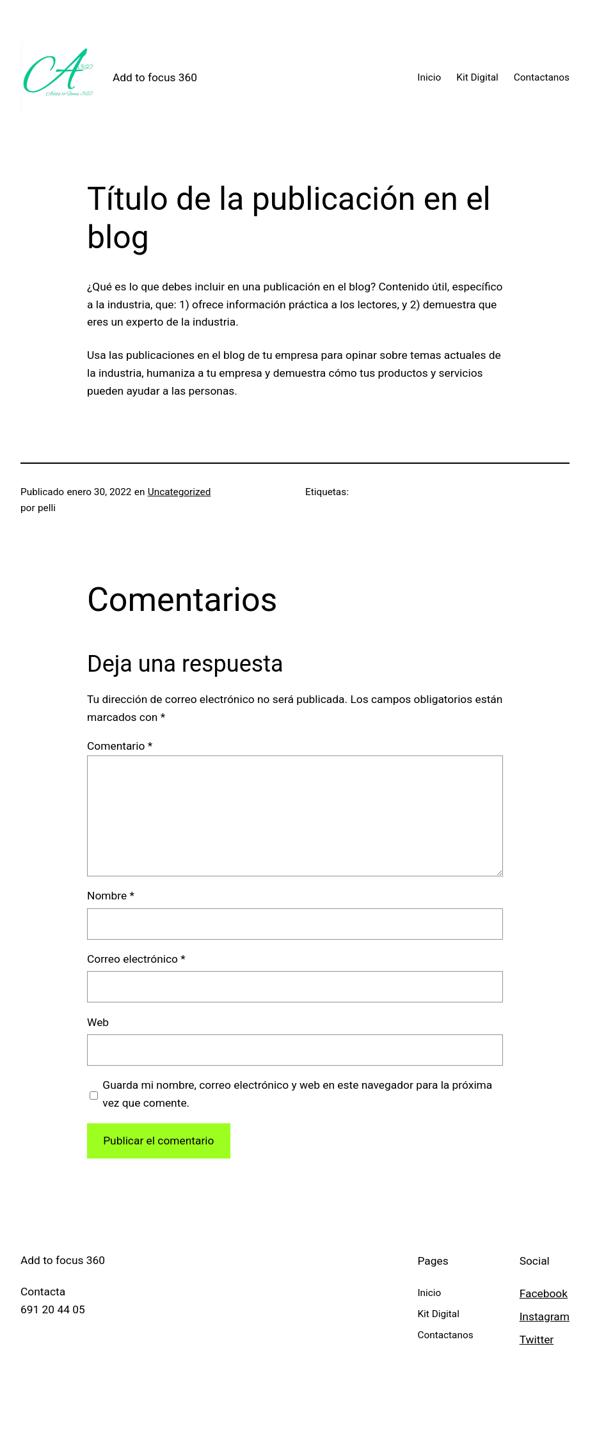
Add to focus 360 (155, 77)
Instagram (545, 1316)
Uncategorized (179, 492)
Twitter (537, 1339)
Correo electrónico (136, 959)
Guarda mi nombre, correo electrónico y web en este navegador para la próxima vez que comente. (297, 1094)
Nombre (110, 895)
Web (98, 1022)
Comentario (119, 745)
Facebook (544, 1293)
